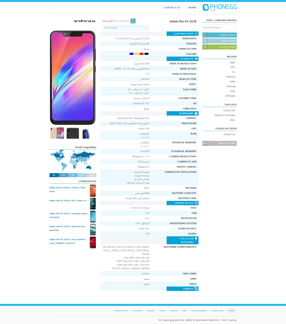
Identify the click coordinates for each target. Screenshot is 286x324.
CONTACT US (172, 7)
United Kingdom (199, 310)
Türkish (174, 310)
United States (217, 310)
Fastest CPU (229, 110)
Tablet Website (121, 310)
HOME (192, 7)
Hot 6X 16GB (111, 27)
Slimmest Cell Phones (224, 115)
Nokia (232, 81)
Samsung (230, 86)
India (184, 310)
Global (231, 310)
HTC (233, 67)
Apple (232, 62)
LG (233, 72)
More (232, 120)
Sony (232, 91)
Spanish (151, 310)
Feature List (229, 134)
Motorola (230, 76)
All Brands (230, 95)
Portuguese (137, 310)
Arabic (162, 310)
